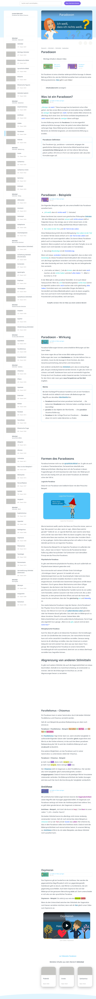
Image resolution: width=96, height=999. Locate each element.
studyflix (12, 3)
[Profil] (89, 3)
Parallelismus (49, 736)
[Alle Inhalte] (84, 3)
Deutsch (43, 48)
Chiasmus (48, 769)
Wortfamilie (63, 397)
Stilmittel (51, 48)
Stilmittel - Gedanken (62, 48)
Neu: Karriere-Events (72, 3)
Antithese (47, 830)
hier (76, 905)
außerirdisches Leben (75, 611)
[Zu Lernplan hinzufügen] (80, 43)
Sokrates (88, 216)
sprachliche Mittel (71, 463)
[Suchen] (59, 3)
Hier (58, 80)
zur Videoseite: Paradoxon (66, 956)
